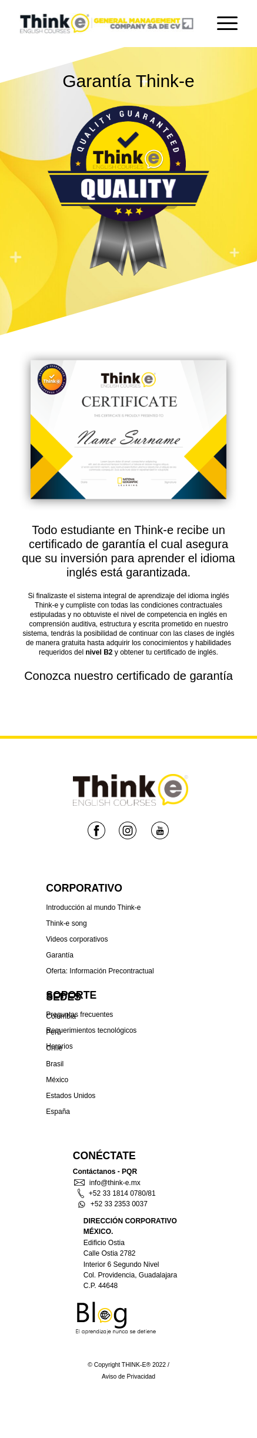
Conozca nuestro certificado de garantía (128, 675)
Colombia (61, 1016)
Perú (53, 1032)
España (58, 1111)
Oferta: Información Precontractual (99, 971)
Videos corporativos (77, 939)
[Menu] (221, 23)
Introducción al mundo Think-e (93, 907)
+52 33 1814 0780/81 (117, 1193)
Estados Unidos (70, 1096)
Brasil (55, 1064)
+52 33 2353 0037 (113, 1204)
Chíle (54, 1048)
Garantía (60, 955)
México (57, 1080)
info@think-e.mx (107, 1183)
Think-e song (66, 923)
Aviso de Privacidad (128, 1376)
